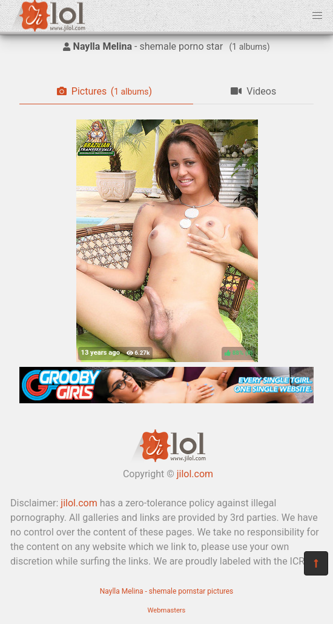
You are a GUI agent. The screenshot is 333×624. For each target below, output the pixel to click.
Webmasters (167, 610)
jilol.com (195, 474)
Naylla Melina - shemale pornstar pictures (167, 591)
